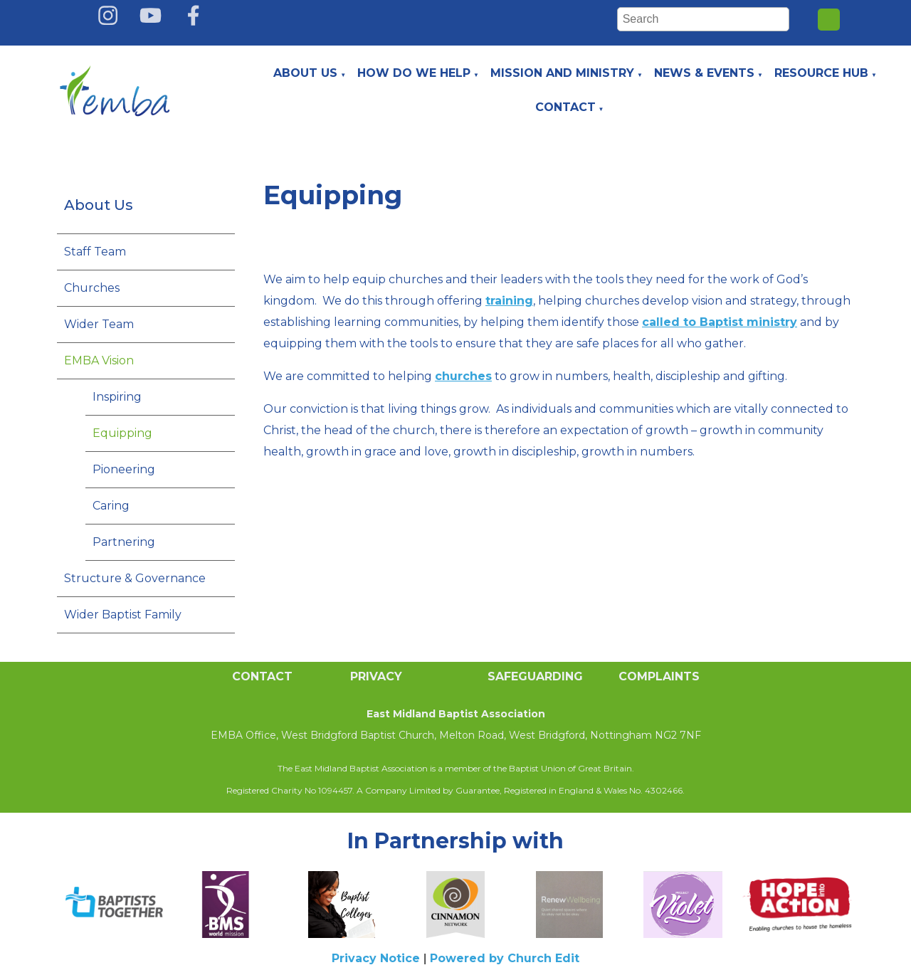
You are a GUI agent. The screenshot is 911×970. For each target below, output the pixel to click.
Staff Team (95, 251)
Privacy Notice (376, 958)
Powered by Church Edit (504, 958)
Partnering (124, 542)
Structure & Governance (135, 578)
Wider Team (99, 324)
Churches (92, 288)
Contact (565, 107)
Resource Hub (821, 73)
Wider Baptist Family (122, 614)
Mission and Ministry (562, 73)
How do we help (413, 73)
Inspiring (117, 397)
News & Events (704, 73)
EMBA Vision (99, 360)
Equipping (122, 433)
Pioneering (124, 469)
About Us (305, 73)
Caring (111, 505)
